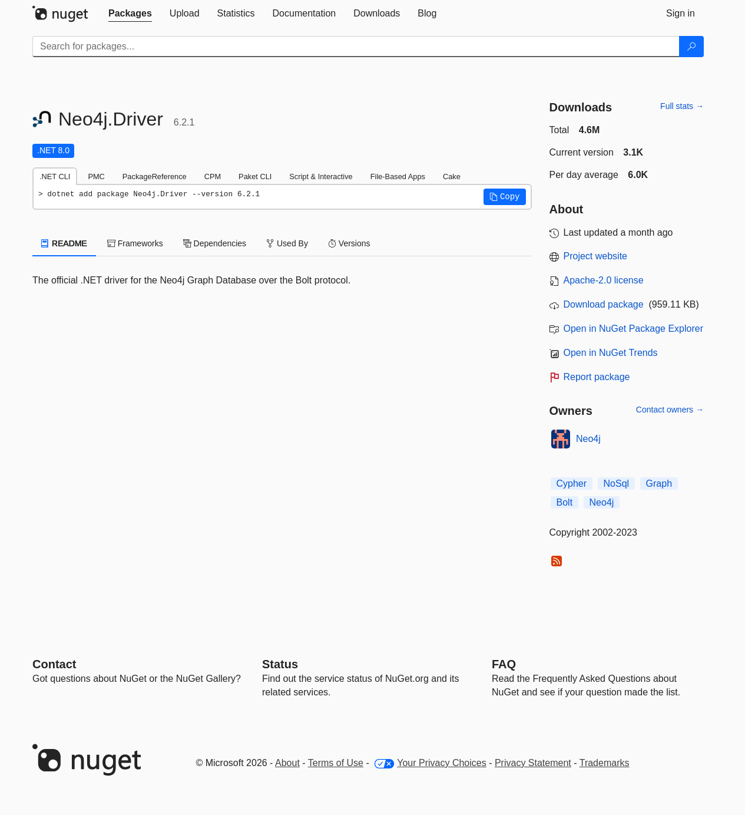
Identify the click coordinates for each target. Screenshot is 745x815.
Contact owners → (670, 409)
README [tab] (64, 243)
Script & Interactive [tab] (320, 176)
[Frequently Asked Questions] (504, 664)
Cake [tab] (452, 176)
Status (280, 664)
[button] (505, 197)
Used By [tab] (287, 243)
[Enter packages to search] (356, 46)
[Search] (691, 46)
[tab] (130, 14)
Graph (659, 484)
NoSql (617, 484)
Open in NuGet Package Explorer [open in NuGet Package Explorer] (633, 329)
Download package (604, 304)
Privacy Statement (533, 763)
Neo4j (588, 439)
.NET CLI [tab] (54, 176)
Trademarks (605, 763)
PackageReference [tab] (154, 176)
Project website (596, 256)
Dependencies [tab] (214, 243)
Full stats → (682, 106)
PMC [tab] (96, 176)
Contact (54, 664)
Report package (597, 377)
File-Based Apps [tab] (397, 176)
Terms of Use (335, 763)
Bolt (565, 502)
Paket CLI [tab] (255, 176)
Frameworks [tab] (135, 243)
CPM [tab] (212, 176)
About (287, 763)
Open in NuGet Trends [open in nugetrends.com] (611, 353)
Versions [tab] (349, 243)
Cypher (572, 484)
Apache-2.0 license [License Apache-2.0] (604, 280)
